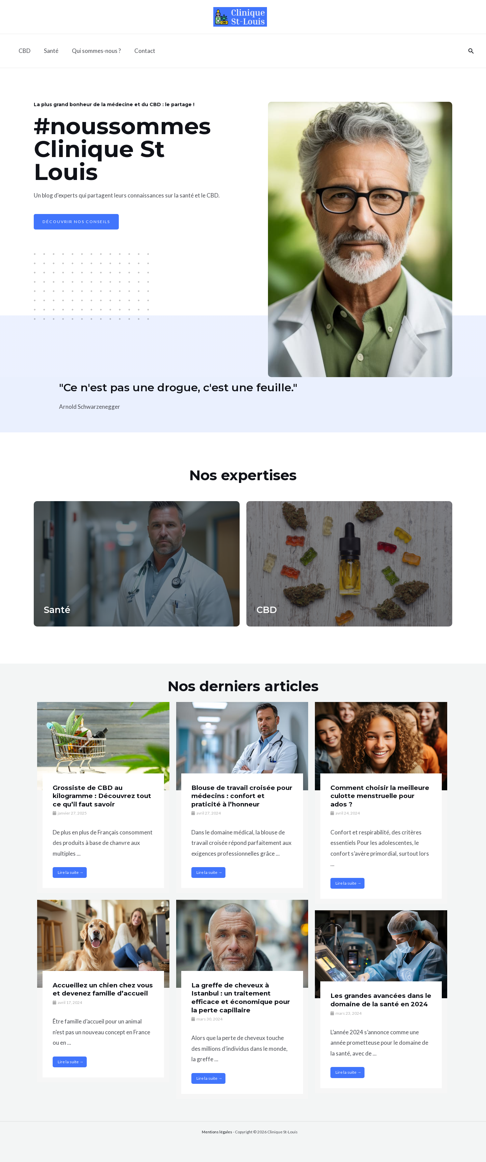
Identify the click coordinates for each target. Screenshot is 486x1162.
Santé (48, 50)
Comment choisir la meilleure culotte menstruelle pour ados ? (373, 796)
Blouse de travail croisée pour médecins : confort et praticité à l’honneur (239, 796)
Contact (137, 50)
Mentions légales (217, 1131)
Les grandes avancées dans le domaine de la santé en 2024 (379, 1003)
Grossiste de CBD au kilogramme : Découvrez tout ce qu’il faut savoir (96, 796)
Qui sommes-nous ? (91, 50)
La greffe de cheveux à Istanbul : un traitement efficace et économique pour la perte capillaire (234, 997)
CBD (23, 50)
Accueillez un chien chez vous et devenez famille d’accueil (96, 993)
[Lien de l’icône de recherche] (471, 51)
